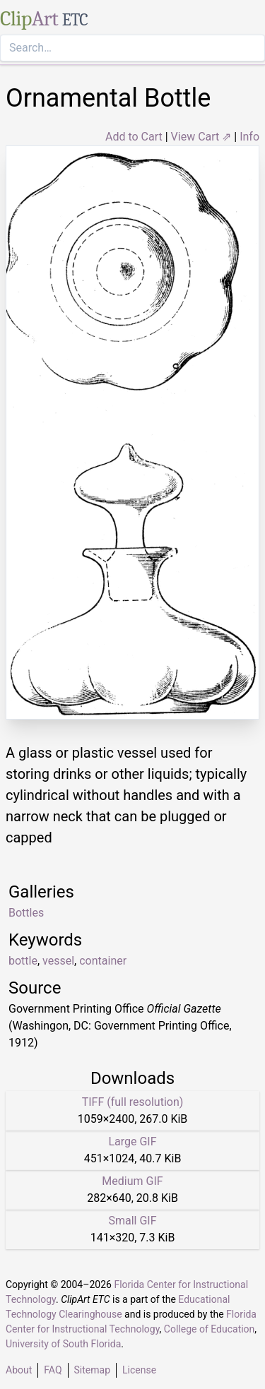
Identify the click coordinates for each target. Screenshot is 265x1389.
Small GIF (132, 1220)
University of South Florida (63, 1343)
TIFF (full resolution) (133, 1102)
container (102, 960)
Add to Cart (134, 136)
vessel (58, 960)
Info (249, 136)
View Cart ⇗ (201, 136)
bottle (22, 960)
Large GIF (132, 1141)
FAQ (52, 1370)
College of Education (209, 1329)
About (19, 1370)
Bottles (26, 912)
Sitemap (92, 1370)
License (139, 1370)
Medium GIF (132, 1181)
